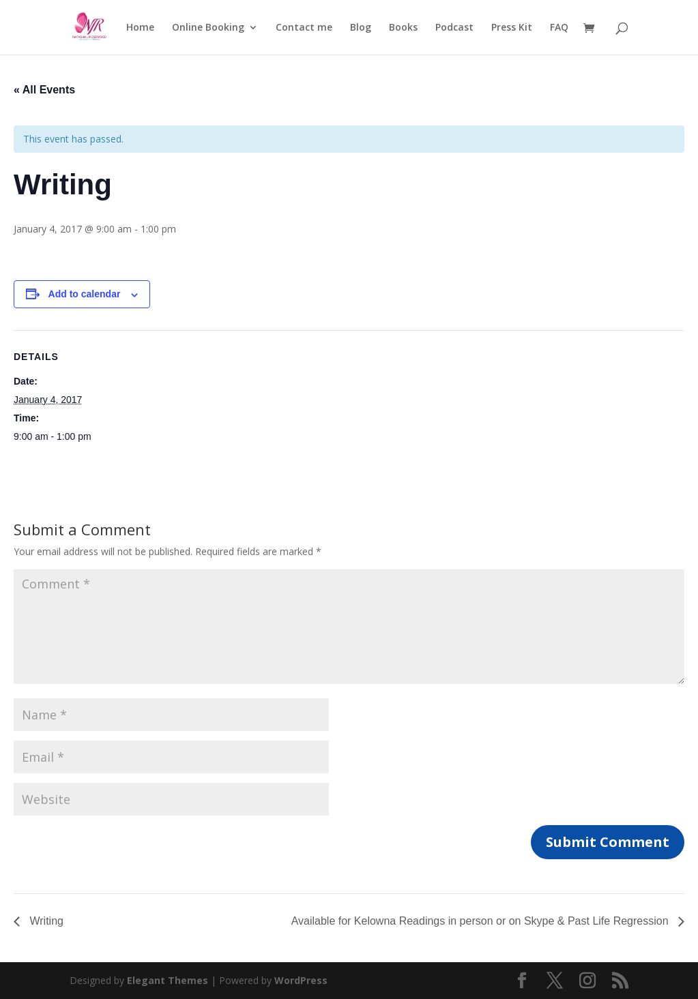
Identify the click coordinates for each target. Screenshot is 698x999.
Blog (360, 28)
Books (403, 28)
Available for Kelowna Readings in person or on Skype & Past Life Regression (481, 921)
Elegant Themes (167, 980)
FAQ (559, 28)
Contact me (304, 28)
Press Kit (511, 28)
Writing (45, 921)
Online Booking (208, 28)
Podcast (454, 28)
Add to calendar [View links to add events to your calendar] (84, 293)
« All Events (44, 89)
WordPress (301, 980)
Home (140, 28)
